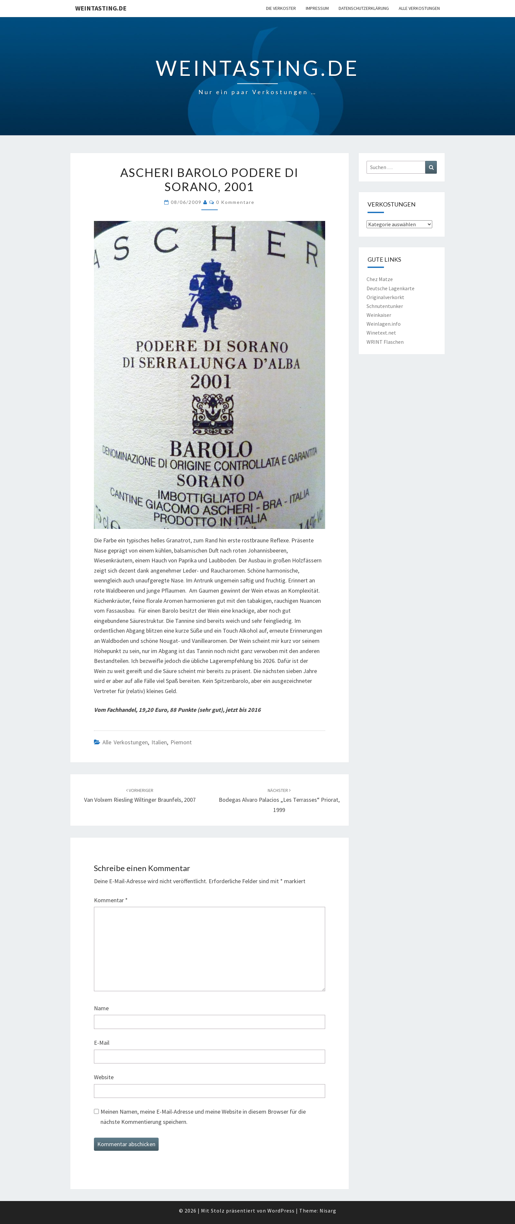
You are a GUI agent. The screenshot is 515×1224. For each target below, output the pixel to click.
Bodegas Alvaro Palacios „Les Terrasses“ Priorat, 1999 (279, 800)
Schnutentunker (385, 306)
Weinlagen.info (384, 323)
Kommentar (111, 900)
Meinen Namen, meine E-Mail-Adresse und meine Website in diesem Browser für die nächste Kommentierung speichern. (203, 1117)
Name (101, 1008)
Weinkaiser (379, 315)
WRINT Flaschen (385, 342)
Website (104, 1077)
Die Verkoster (281, 8)
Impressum (317, 8)
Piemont (181, 742)
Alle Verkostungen (419, 8)
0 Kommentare (235, 202)
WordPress (281, 1210)
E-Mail (101, 1042)
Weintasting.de (100, 8)
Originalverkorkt (385, 297)
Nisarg (328, 1210)
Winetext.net (381, 332)
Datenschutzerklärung (364, 8)
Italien (159, 742)
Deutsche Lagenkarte (390, 288)
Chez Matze (380, 279)
